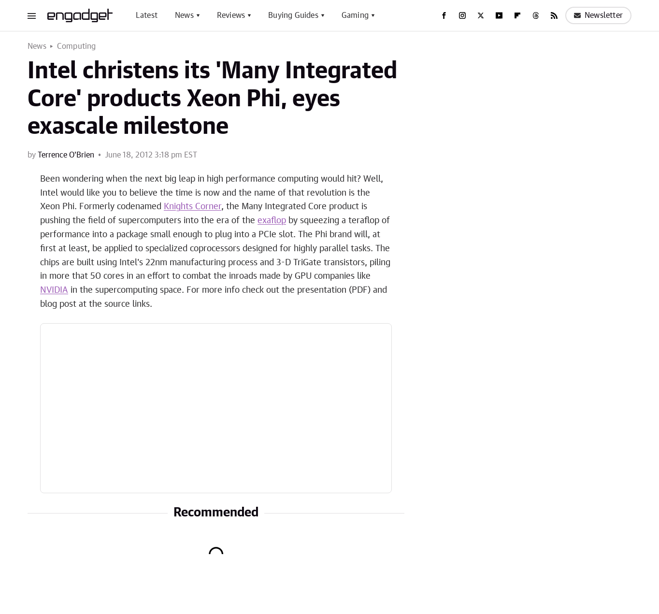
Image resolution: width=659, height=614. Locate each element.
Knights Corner (192, 206)
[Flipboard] (517, 15)
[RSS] (554, 15)
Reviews (231, 15)
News (184, 15)
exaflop (272, 220)
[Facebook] (444, 15)
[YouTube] (499, 15)
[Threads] (536, 15)
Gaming (355, 15)
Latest (147, 15)
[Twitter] (480, 15)
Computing (76, 46)
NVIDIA (54, 290)
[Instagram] (462, 15)
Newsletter (598, 15)
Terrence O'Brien (66, 155)
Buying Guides (293, 15)
